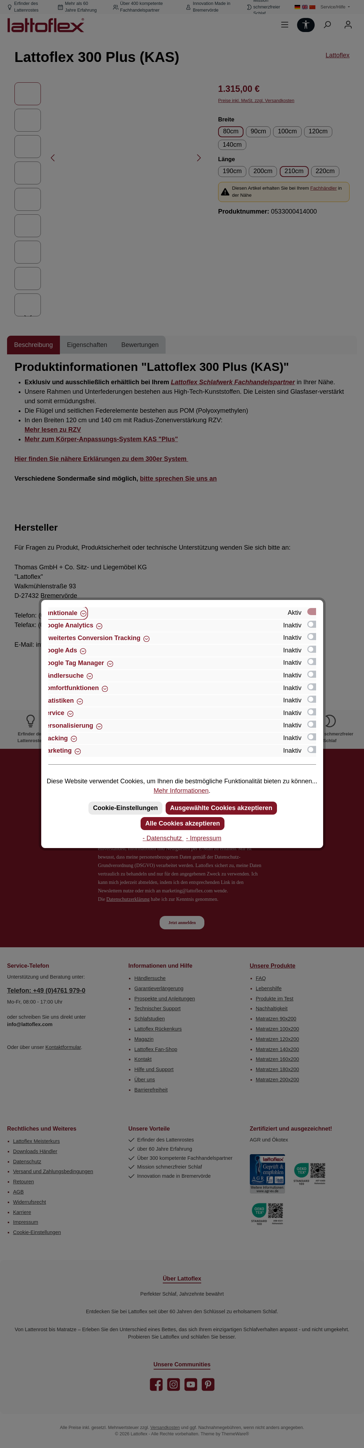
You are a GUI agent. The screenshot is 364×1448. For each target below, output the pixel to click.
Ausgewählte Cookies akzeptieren (221, 807)
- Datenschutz (163, 838)
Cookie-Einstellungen (125, 807)
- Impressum (203, 838)
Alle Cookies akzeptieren (182, 823)
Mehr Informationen (181, 790)
